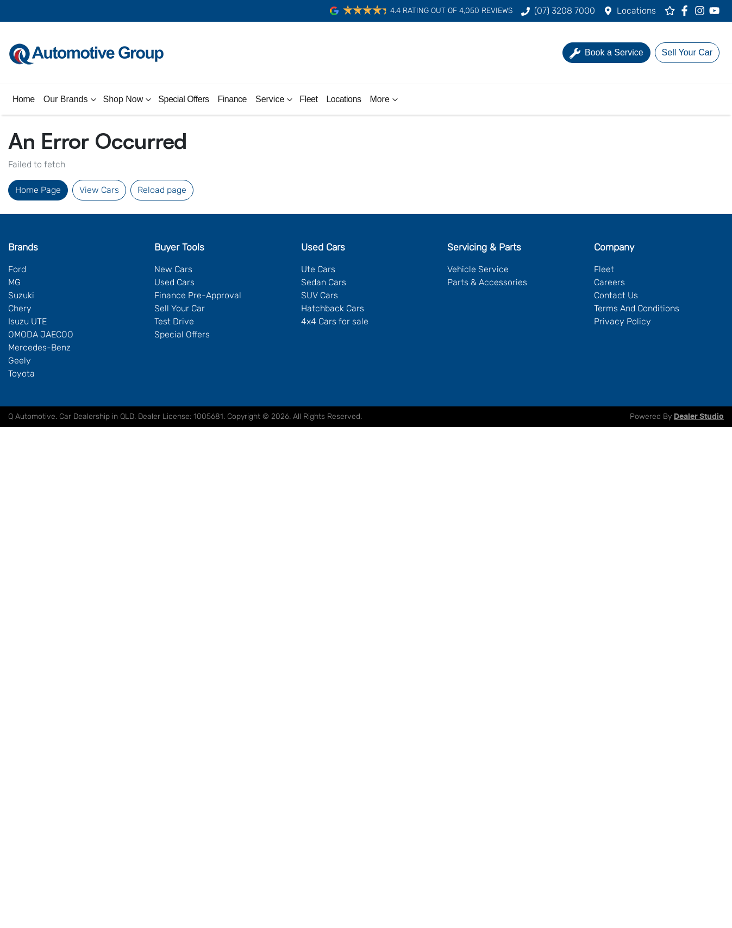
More (385, 99)
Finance (232, 99)
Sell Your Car (179, 308)
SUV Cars (319, 295)
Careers (609, 282)
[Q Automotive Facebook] (686, 10)
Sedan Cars (323, 282)
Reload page (161, 190)
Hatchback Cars (332, 308)
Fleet (308, 99)
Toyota (21, 373)
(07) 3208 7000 (564, 10)
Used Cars (174, 282)
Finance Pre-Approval (197, 295)
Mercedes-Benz (39, 347)
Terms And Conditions (636, 308)
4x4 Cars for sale (334, 321)
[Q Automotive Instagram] (702, 10)
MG (14, 282)
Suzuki (21, 295)
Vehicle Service (478, 269)
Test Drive (174, 321)
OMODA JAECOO (40, 334)
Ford (17, 269)
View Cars (99, 190)
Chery (20, 308)
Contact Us (616, 295)
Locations (636, 10)
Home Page (38, 190)
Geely (19, 360)
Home (23, 99)
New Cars (173, 269)
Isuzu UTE (27, 321)
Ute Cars (318, 269)
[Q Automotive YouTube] (716, 10)
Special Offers (183, 99)
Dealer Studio (699, 417)
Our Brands (71, 99)
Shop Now (128, 99)
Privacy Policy (622, 321)
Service (275, 99)
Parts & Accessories (487, 282)
